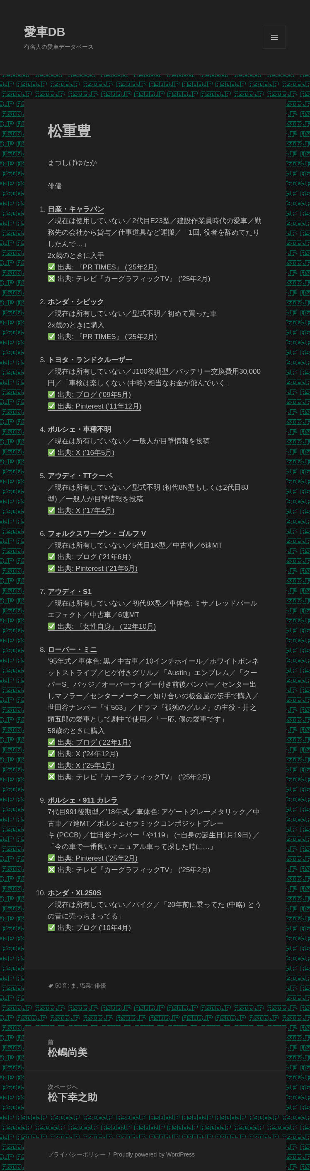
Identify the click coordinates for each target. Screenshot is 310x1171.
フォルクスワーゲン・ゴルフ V (97, 534)
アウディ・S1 (70, 592)
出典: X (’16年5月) (81, 453)
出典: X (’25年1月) (81, 765)
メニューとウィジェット (274, 48)
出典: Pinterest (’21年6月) (93, 568)
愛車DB (44, 31)
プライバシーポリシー (77, 1154)
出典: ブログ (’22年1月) (89, 742)
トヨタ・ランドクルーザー (90, 360)
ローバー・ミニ (72, 650)
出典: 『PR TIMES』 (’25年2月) (102, 267)
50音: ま (65, 985)
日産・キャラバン (76, 209)
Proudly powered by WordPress (154, 1154)
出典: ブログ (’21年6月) (89, 557)
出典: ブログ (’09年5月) (89, 395)
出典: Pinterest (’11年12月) (94, 406)
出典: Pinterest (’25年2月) (93, 858)
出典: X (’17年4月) (81, 511)
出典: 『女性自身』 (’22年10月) (102, 626)
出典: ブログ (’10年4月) (89, 928)
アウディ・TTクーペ (80, 476)
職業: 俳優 (93, 985)
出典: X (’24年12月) (83, 754)
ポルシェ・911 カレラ (83, 800)
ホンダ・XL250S (74, 893)
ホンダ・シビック (76, 302)
